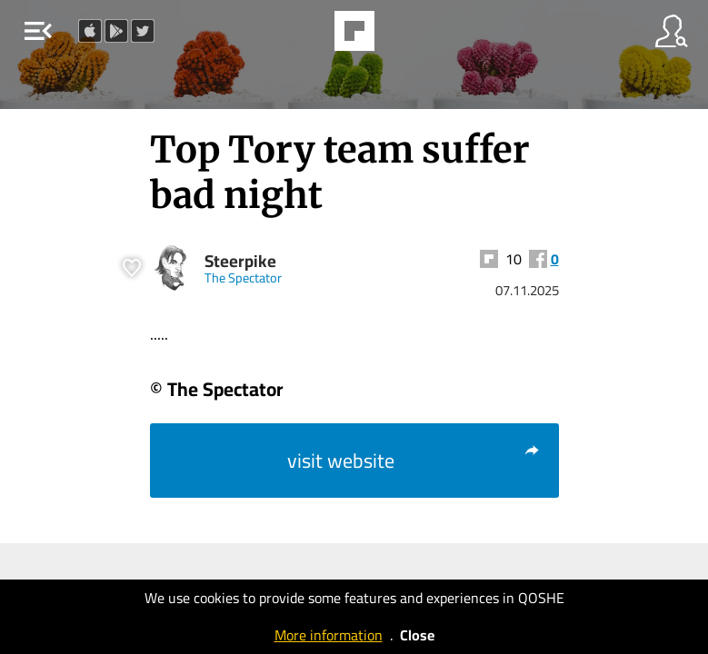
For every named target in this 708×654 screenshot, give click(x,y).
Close (417, 635)
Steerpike (240, 261)
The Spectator (243, 277)
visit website (414, 460)
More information (328, 635)
